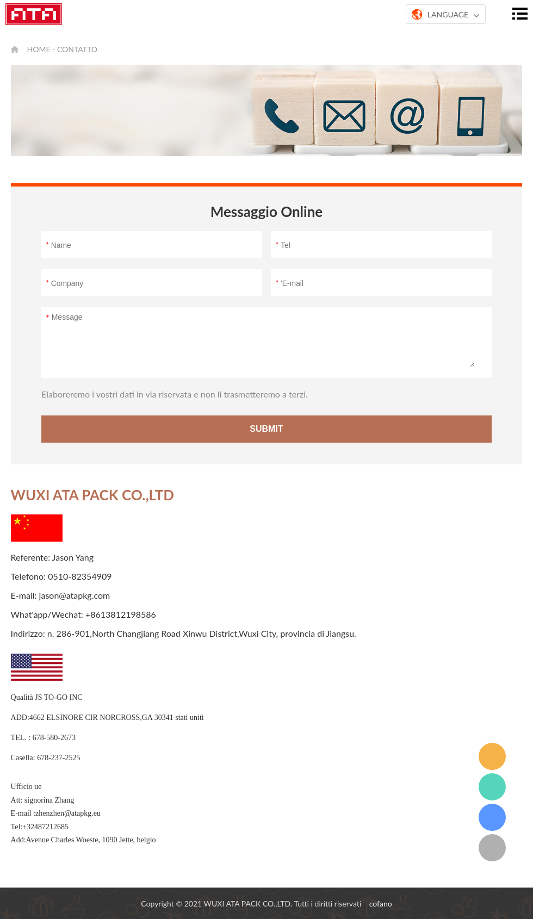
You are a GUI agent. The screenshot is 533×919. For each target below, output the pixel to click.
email (492, 756)
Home (39, 49)
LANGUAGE (446, 14)
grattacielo (492, 817)
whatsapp (492, 786)
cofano (380, 903)
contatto (77, 49)
